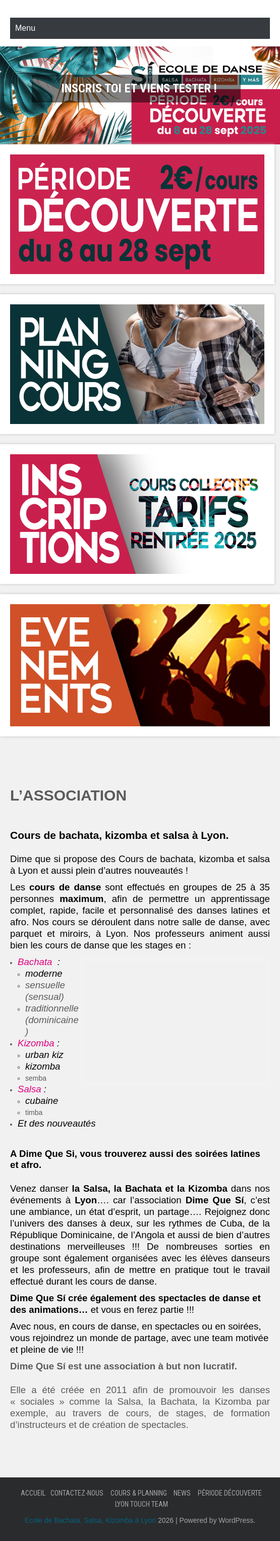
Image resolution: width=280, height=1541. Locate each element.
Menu (25, 28)
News (182, 1493)
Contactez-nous (76, 1493)
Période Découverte (230, 1493)
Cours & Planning (138, 1493)
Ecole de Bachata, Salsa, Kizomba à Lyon (90, 1520)
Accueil (33, 1493)
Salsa (29, 1089)
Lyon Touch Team (141, 1504)
